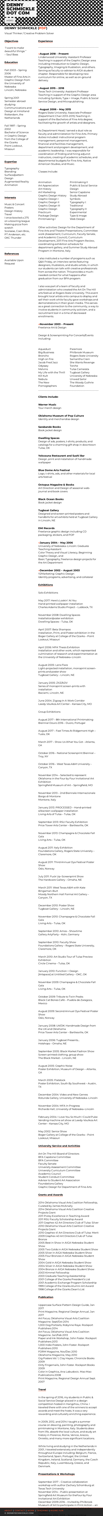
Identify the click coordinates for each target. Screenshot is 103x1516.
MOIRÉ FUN (56, 1510)
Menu (10, 20)
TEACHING (42, 1510)
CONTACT (20, 1510)
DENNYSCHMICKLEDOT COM (20, 9)
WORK (30, 1510)
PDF (42, 28)
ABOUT (8, 1510)
